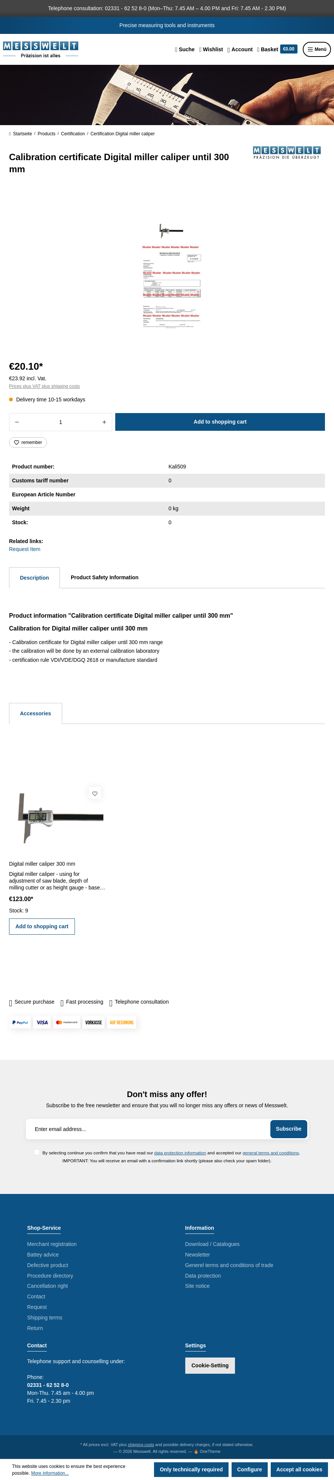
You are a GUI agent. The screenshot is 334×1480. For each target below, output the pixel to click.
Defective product (47, 1265)
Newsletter (197, 1255)
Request (37, 1307)
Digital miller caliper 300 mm (42, 864)
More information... (50, 1473)
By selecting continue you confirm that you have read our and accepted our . (171, 1152)
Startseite (20, 133)
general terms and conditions (270, 1152)
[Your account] (240, 49)
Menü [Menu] (316, 49)
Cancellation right (47, 1286)
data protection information (180, 1152)
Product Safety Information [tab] (105, 577)
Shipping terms (44, 1318)
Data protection (203, 1276)
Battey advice (43, 1255)
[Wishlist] (211, 49)
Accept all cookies (299, 1469)
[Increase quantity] (104, 422)
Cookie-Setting (210, 1365)
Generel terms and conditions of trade (229, 1265)
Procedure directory (50, 1276)
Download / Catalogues (212, 1244)
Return (35, 1328)
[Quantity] (60, 422)
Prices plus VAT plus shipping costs (44, 386)
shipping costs (141, 1444)
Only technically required (191, 1469)
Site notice (197, 1286)
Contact (36, 1296)
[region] (167, 271)
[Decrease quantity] (16, 422)
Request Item (24, 549)
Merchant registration (52, 1244)
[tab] (34, 577)
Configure (249, 1469)
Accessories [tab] (35, 713)
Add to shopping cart (220, 422)
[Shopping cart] (277, 49)
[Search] (185, 49)
